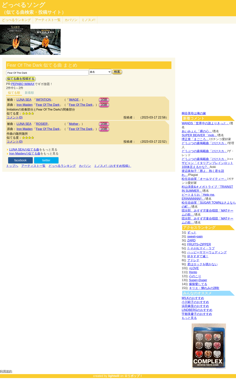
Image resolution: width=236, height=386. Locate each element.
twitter (46, 160)
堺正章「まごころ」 (195, 139)
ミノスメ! (88, 20)
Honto (193, 272)
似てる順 (14, 92)
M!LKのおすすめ (193, 298)
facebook (20, 160)
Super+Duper (198, 280)
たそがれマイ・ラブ (201, 248)
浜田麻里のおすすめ (195, 306)
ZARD (191, 240)
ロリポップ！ (133, 375)
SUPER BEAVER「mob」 (199, 135)
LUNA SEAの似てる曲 (24, 149)
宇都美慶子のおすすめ (197, 314)
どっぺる (16, 20)
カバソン (71, 20)
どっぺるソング (23, 5)
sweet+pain (195, 236)
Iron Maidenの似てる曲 (24, 153)
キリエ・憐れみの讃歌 (204, 288)
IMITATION (43, 99)
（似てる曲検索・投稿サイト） (34, 12)
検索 (117, 71)
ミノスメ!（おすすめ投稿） (112, 165)
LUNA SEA (23, 99)
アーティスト (48, 20)
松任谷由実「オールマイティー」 (204, 178)
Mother (73, 123)
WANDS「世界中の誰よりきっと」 (205, 123)
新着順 (29, 92)
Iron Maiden (24, 104)
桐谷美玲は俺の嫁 (194, 113)
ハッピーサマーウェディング (207, 252)
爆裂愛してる (198, 284)
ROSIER (42, 123)
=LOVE (194, 268)
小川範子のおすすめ (195, 302)
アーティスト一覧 (33, 165)
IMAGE (74, 99)
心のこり (195, 276)
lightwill (114, 375)
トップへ (12, 165)
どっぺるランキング (62, 165)
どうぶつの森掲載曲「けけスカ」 (204, 143)
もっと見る (189, 317)
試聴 (104, 99)
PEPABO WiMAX (22, 84)
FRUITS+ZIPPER (199, 244)
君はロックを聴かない (202, 264)
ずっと (191, 232)
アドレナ (193, 260)
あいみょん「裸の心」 (197, 131)
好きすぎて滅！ (198, 256)
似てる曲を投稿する (20, 78)
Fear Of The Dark (47, 104)
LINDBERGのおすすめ (197, 310)
